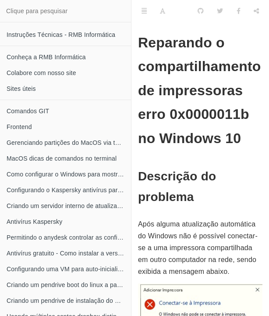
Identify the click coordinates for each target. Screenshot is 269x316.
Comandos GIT (28, 111)
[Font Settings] (162, 11)
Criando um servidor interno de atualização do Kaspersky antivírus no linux (69, 205)
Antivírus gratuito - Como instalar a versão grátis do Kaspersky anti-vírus (69, 253)
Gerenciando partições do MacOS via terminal (69, 142)
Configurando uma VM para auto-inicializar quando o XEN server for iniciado (69, 269)
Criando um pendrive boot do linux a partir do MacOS (69, 284)
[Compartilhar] (256, 11)
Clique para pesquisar (36, 10)
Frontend (19, 126)
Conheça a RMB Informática (46, 57)
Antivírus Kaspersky (35, 221)
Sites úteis (21, 88)
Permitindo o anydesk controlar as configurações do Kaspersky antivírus (69, 237)
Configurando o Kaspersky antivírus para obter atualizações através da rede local (69, 190)
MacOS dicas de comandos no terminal (62, 158)
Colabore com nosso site (41, 72)
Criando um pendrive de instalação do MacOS (69, 300)
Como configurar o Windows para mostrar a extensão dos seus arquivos (69, 174)
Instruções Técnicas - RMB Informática (61, 34)
